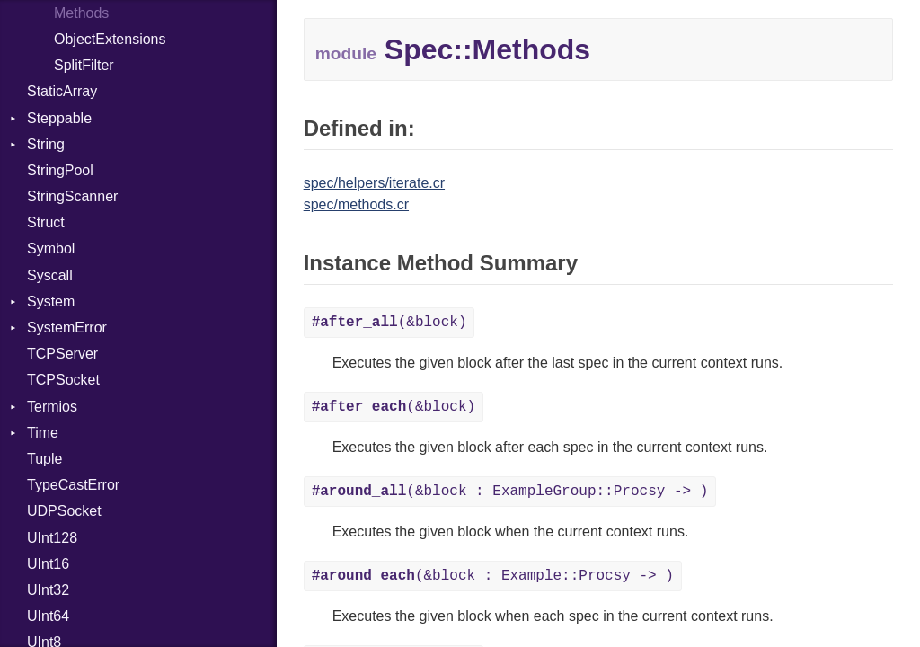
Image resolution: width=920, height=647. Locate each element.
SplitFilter (84, 65)
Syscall (50, 275)
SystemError (67, 327)
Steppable (59, 118)
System (51, 301)
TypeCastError (73, 484)
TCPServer (62, 353)
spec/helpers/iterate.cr (374, 183)
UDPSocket (64, 510)
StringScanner (72, 196)
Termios (52, 406)
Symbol (51, 248)
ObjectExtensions (110, 39)
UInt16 (48, 564)
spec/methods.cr (356, 204)
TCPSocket (63, 379)
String (46, 144)
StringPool (60, 170)
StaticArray (62, 91)
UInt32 (48, 590)
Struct (46, 222)
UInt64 (48, 616)
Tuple (44, 458)
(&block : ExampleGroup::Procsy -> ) (510, 491)
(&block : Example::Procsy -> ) (493, 576)
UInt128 (52, 537)
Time (42, 432)
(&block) (389, 323)
